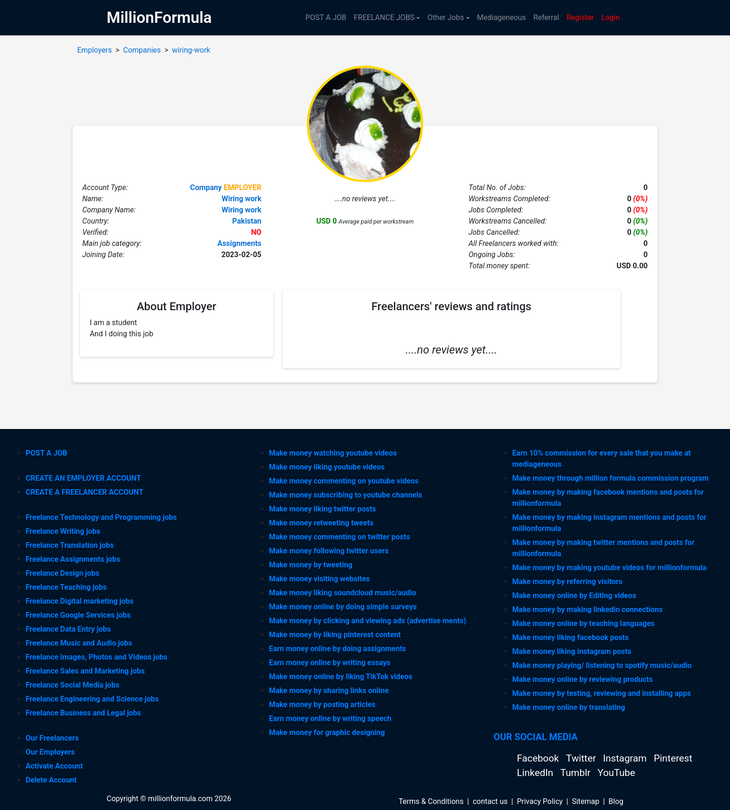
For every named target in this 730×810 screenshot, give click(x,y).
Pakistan (247, 221)
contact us (490, 801)
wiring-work (191, 50)
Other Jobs (445, 17)
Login (611, 17)
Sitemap (585, 801)
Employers (94, 50)
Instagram (626, 758)
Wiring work (242, 198)
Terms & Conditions (431, 801)
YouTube (616, 772)
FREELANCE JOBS (384, 17)
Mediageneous (501, 17)
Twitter (582, 758)
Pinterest (673, 758)
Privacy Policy (540, 801)
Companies (142, 50)
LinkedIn (536, 772)
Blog (615, 801)
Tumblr (576, 772)
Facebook (539, 758)
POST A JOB (325, 17)
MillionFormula (159, 17)
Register (580, 17)
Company (206, 187)
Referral (546, 17)
